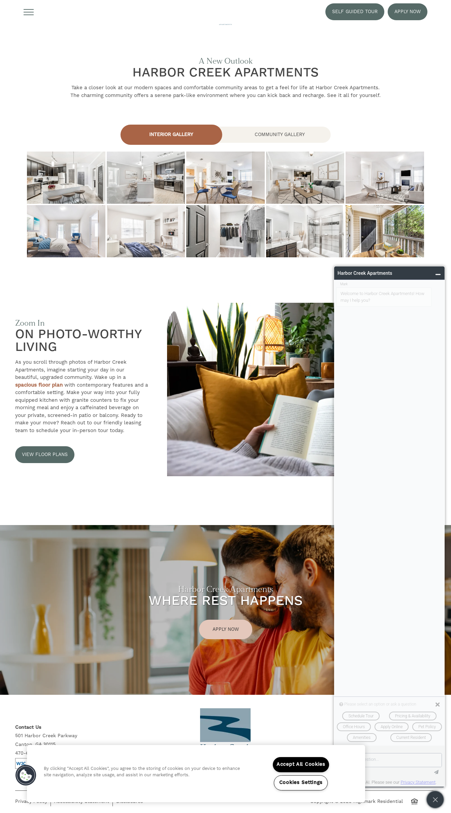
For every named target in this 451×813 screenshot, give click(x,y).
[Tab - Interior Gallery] (171, 135)
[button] (354, 11)
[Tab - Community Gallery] (280, 135)
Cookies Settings (301, 783)
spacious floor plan (39, 385)
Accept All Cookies (301, 764)
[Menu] (29, 12)
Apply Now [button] (226, 629)
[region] (196, 773)
